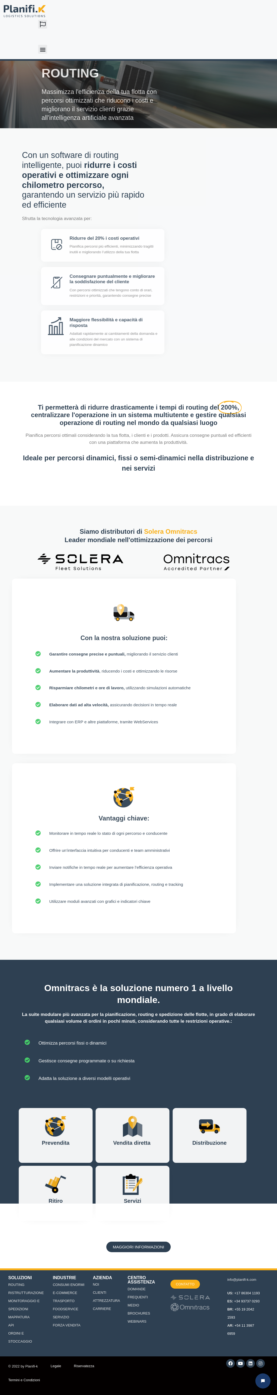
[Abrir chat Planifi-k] (263, 1381)
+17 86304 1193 (247, 1293)
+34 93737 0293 (246, 1301)
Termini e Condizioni (24, 1380)
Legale (56, 1366)
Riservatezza (84, 1366)
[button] (42, 24)
